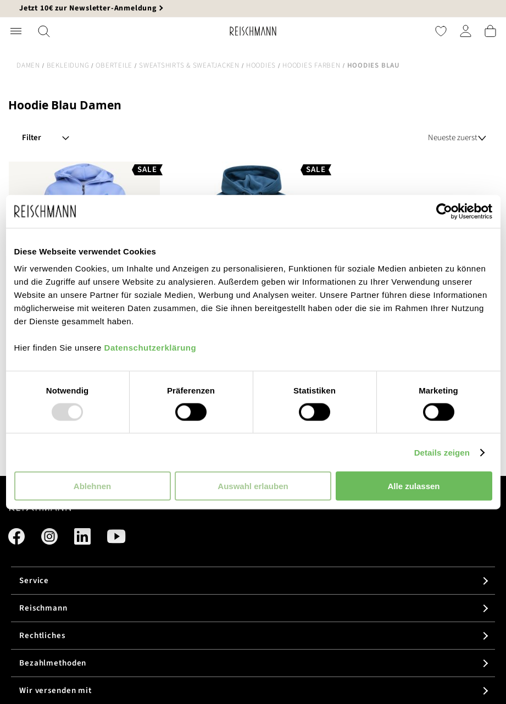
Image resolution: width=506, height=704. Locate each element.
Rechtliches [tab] (42, 635)
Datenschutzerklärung (150, 347)
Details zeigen (442, 452)
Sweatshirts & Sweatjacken (189, 65)
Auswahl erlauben (253, 486)
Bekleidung (68, 65)
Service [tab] (34, 580)
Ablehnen (92, 486)
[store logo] (253, 31)
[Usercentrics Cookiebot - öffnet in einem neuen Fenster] (444, 211)
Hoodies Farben (311, 65)
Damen (28, 65)
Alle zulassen (413, 486)
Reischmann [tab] (43, 608)
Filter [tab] (31, 137)
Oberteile (114, 65)
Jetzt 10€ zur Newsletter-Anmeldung (88, 8)
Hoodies (261, 65)
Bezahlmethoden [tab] (52, 663)
